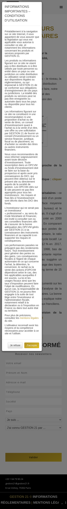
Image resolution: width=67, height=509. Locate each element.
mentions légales (29, 318)
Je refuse (15, 345)
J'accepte (31, 345)
